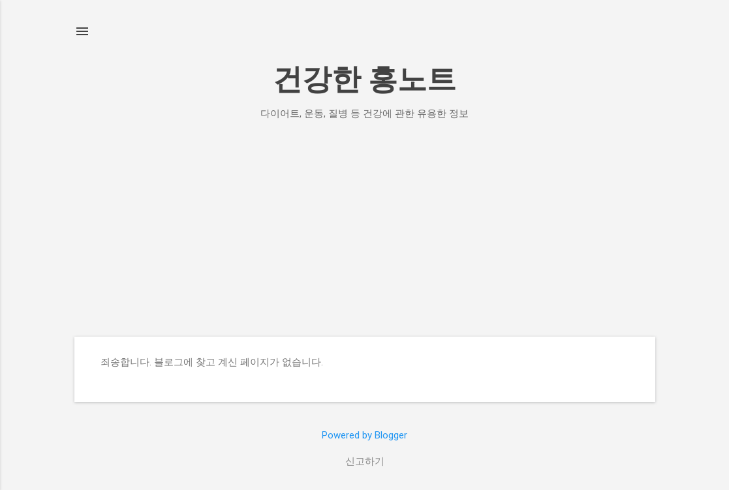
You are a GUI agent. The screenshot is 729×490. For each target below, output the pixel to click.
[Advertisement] (364, 228)
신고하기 (364, 461)
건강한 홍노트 (364, 79)
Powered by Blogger (364, 435)
